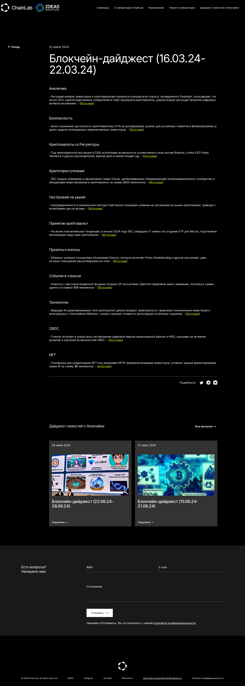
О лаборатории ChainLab (128, 7)
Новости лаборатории (182, 7)
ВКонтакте (127, 678)
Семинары (103, 7)
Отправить (99, 613)
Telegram (88, 678)
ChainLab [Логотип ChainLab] (16, 7)
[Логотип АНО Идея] (48, 7)
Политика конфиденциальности (208, 678)
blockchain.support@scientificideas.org (162, 678)
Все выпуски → (205, 426)
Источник (87, 103)
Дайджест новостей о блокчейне (219, 7)
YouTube (107, 678)
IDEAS (70, 678)
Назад (14, 47)
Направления (156, 7)
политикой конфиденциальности (174, 623)
